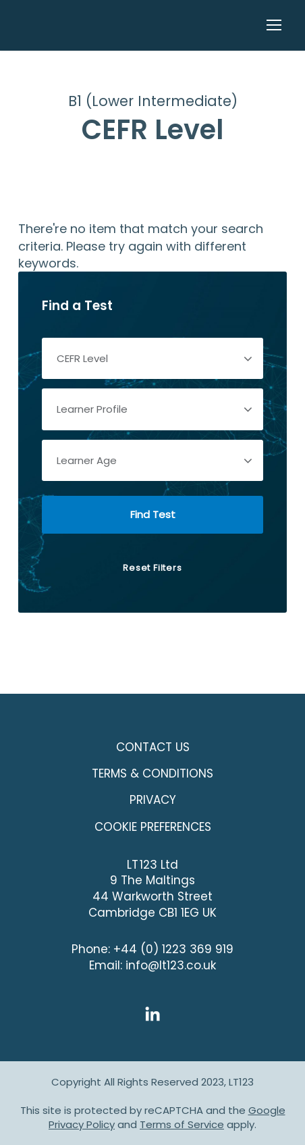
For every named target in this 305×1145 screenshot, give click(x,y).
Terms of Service (182, 1124)
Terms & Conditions (152, 773)
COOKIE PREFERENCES (152, 827)
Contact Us (153, 747)
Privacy (153, 800)
